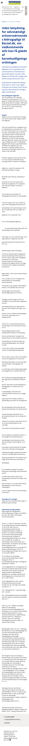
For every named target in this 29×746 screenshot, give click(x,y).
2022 (22, 7)
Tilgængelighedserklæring (12, 719)
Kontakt (7, 723)
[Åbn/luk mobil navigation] (1, 2)
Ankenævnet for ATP (7, 7)
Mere (26, 10)
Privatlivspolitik (9, 717)
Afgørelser (16, 7)
